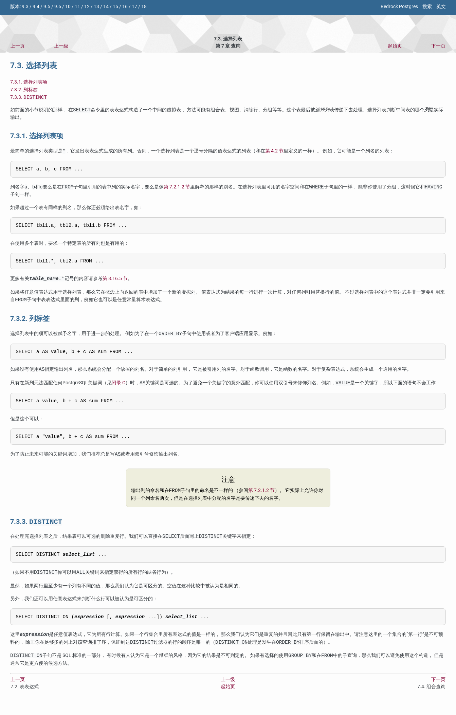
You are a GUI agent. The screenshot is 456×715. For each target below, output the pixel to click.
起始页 (395, 46)
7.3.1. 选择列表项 (28, 82)
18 (144, 7)
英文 (441, 7)
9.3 (25, 7)
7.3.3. (28, 98)
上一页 (18, 46)
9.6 (57, 7)
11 (77, 7)
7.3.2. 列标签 (24, 90)
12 (87, 7)
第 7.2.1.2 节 (177, 189)
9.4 (36, 7)
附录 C (118, 388)
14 (106, 7)
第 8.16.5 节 (115, 283)
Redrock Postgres (399, 7)
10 (68, 7)
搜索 (427, 7)
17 (134, 7)
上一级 (61, 46)
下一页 (438, 46)
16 (125, 7)
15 (115, 7)
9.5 (46, 7)
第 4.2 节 (274, 152)
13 (96, 7)
